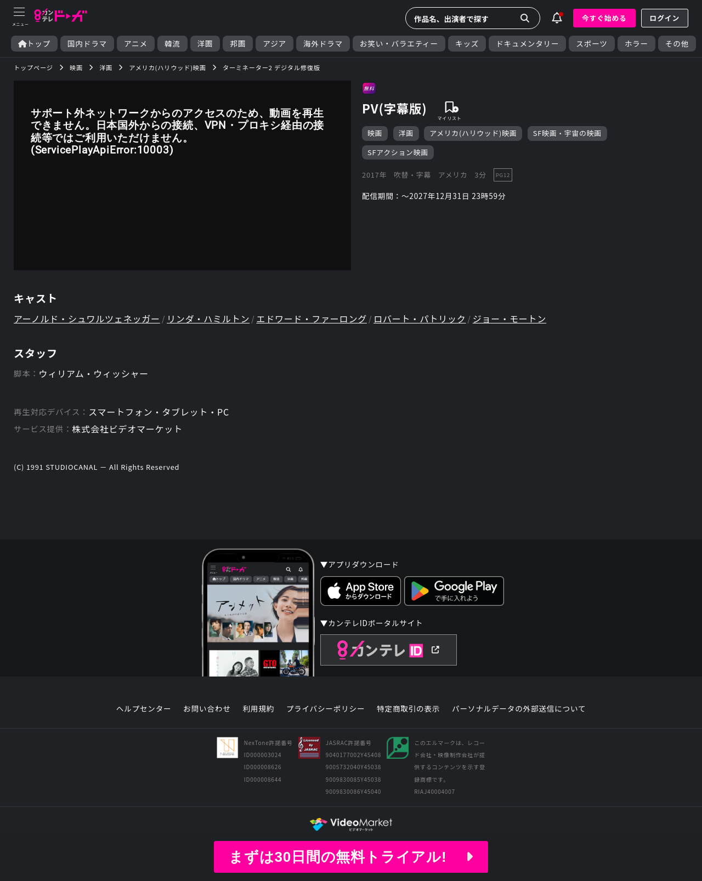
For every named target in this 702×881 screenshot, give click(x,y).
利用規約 (258, 709)
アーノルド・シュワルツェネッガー (87, 318)
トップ (34, 43)
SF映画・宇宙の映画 (567, 133)
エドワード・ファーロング (311, 318)
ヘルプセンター (144, 709)
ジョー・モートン (509, 318)
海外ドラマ (323, 43)
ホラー (636, 43)
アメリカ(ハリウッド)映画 (473, 133)
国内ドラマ (87, 43)
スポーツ (591, 43)
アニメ (136, 43)
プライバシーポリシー (325, 709)
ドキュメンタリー (527, 43)
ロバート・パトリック (419, 318)
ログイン (665, 18)
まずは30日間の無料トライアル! (351, 857)
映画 (374, 133)
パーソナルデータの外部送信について (519, 709)
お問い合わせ (206, 709)
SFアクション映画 (397, 152)
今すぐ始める (604, 18)
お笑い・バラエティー (399, 43)
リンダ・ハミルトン (208, 318)
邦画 (238, 43)
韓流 (172, 43)
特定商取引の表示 (408, 709)
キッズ (467, 43)
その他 (677, 43)
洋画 (205, 43)
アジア (274, 43)
